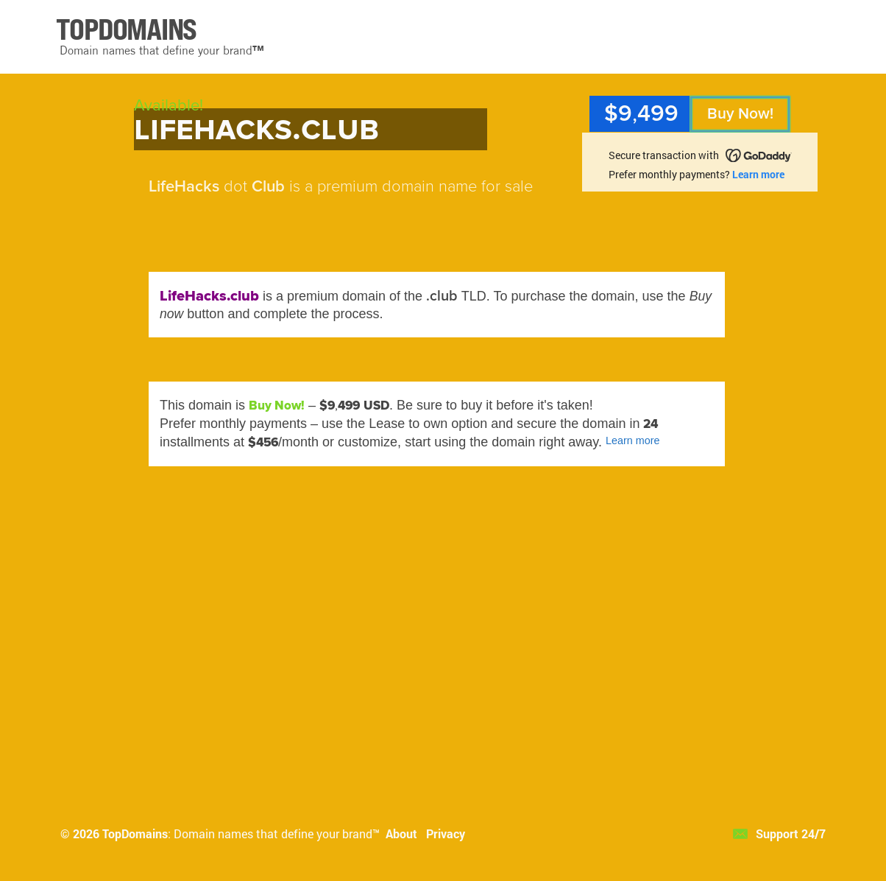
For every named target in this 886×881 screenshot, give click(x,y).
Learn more (758, 174)
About (401, 833)
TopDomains (135, 833)
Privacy (445, 833)
